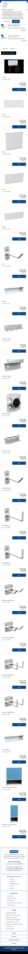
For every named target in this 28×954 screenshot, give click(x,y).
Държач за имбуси (6, 376)
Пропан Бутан (9, 926)
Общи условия (11, 905)
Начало (14, 933)
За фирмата (11, 896)
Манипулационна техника (12, 922)
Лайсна (4, 301)
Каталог (12, 886)
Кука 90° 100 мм (6, 563)
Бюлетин (12, 888)
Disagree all (7, 21)
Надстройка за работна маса (9, 787)
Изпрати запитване (14, 940)
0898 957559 (18, 868)
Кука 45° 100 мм (6, 488)
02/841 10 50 (12, 867)
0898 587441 (11, 868)
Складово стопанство (11, 917)
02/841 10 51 (19, 867)
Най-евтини (5, 48)
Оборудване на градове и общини (14, 924)
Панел (3, 77)
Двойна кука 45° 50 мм (8, 600)
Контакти (12, 879)
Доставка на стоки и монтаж (14, 903)
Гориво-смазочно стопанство (13, 915)
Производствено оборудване (13, 919)
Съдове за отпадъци (11, 913)
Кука (3, 264)
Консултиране (11, 900)
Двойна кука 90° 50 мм (8, 675)
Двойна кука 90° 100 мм (8, 712)
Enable (16, 21)
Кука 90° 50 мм (6, 525)
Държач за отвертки (7, 339)
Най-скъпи (12, 48)
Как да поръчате (12, 898)
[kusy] (6, 89)
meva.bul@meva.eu (16, 870)
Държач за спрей (6, 451)
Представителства (14, 883)
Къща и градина (10, 929)
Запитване (12, 881)
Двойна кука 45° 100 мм (8, 637)
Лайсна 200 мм (6, 750)
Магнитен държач (6, 413)
